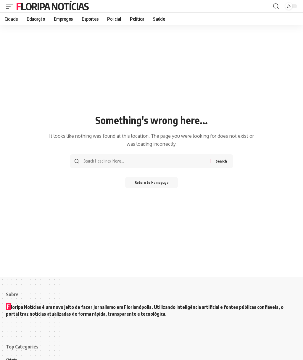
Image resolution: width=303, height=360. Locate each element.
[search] (276, 6)
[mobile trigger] (11, 6)
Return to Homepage (151, 183)
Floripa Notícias (52, 6)
